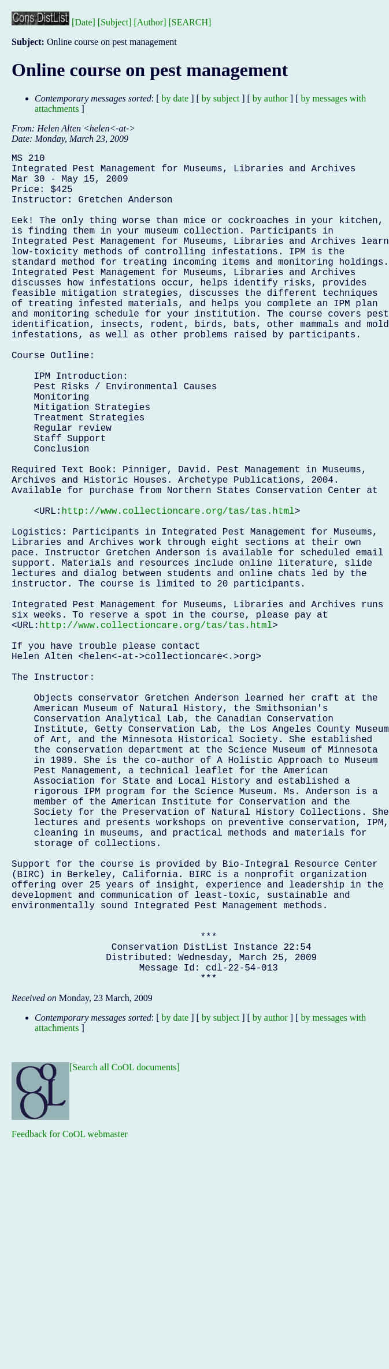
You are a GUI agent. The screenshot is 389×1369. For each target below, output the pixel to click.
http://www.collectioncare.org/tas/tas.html (177, 591)
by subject (220, 98)
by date (175, 98)
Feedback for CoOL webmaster (70, 1318)
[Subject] (115, 22)
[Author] (150, 22)
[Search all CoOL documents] (124, 1252)
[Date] (83, 22)
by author (270, 98)
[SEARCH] (190, 22)
